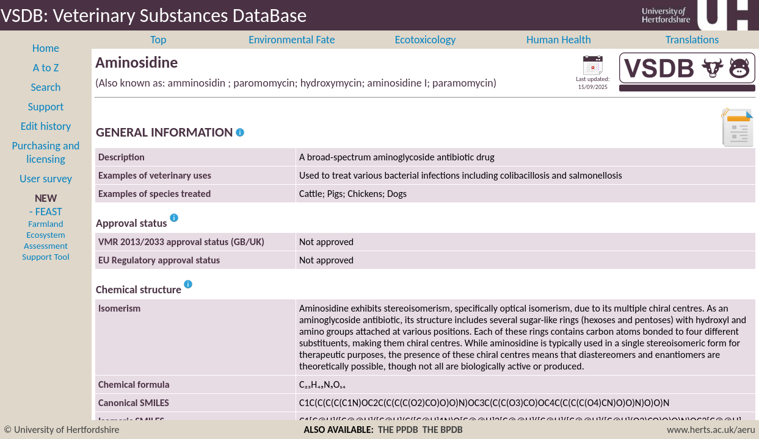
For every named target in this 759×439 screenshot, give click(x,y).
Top (158, 53)
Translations (692, 53)
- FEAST (45, 247)
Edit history (46, 139)
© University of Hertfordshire (62, 429)
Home (45, 61)
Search (46, 100)
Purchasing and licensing (45, 165)
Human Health (558, 53)
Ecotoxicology (425, 53)
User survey (46, 192)
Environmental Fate (292, 53)
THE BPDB (443, 429)
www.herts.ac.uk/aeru (711, 429)
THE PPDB (398, 429)
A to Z (46, 81)
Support (46, 120)
